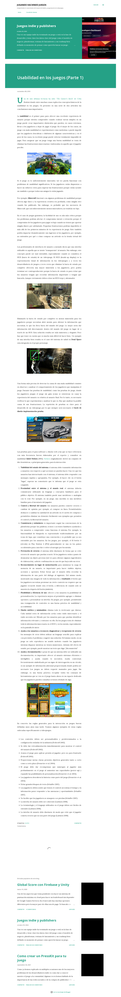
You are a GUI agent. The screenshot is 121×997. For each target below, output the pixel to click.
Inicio (18, 12)
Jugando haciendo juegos (31, 4)
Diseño (27, 823)
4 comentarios (31, 909)
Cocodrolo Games (30, 12)
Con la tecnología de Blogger (61, 992)
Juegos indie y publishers (36, 26)
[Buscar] (96, 5)
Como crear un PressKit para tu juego (41, 958)
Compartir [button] (20, 50)
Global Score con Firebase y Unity (43, 885)
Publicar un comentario (34, 50)
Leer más (72, 909)
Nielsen (47, 459)
